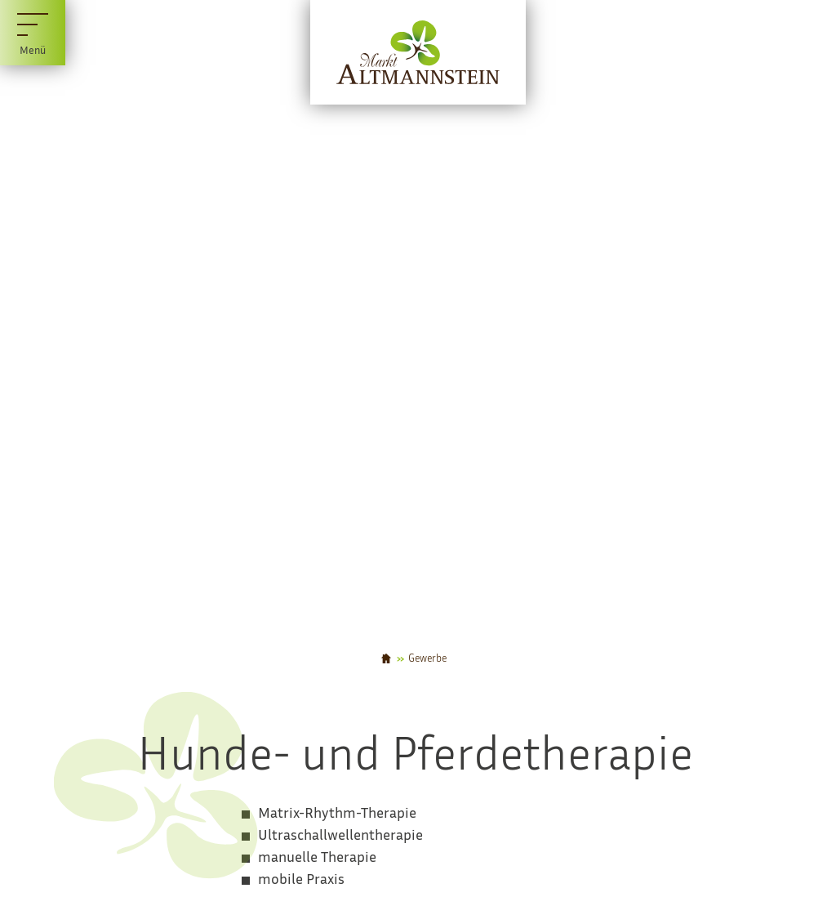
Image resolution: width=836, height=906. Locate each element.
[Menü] (32, 32)
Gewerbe (427, 659)
